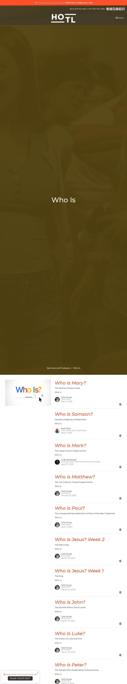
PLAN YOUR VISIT (20, 678)
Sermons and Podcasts (58, 368)
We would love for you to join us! (64, 2)
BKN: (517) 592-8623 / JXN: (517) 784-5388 (87, 9)
